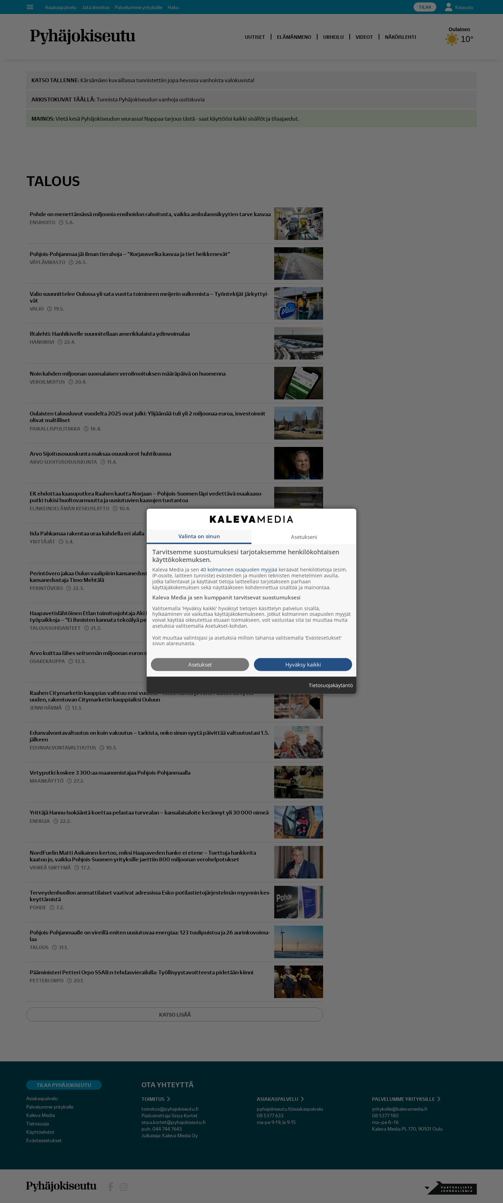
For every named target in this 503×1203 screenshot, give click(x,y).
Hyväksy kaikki (303, 664)
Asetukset (200, 664)
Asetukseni (304, 536)
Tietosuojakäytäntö (331, 686)
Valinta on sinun (199, 536)
